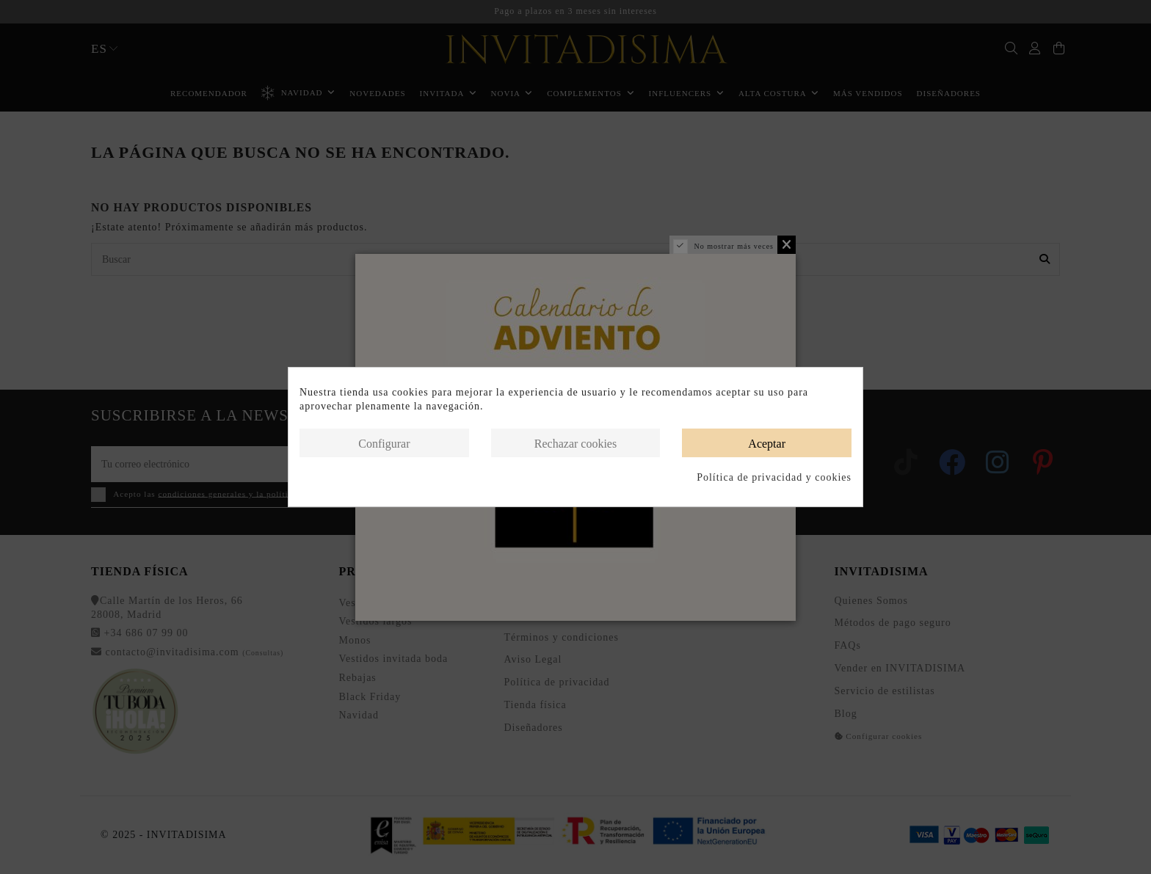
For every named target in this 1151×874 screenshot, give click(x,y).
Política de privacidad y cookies (774, 477)
